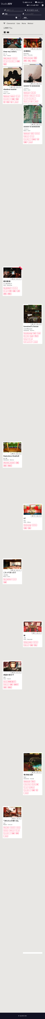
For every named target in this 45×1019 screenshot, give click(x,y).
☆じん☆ (26, 88)
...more (36, 101)
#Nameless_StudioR (9, 462)
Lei (4, 823)
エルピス (13, 827)
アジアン (15, 288)
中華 (10, 291)
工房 (18, 291)
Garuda (32, 778)
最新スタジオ (28, 2)
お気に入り (40, 2)
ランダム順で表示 (34, 5)
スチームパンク (28, 342)
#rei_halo (6, 827)
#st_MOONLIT (7, 288)
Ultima (29, 522)
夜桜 (17, 99)
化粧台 (34, 139)
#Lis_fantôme (7, 579)
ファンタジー (12, 61)
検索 (25, 18)
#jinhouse (26, 92)
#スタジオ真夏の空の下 (10, 681)
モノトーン (26, 101)
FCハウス (26, 336)
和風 (18, 61)
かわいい (32, 95)
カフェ (25, 339)
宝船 (29, 528)
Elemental (26, 330)
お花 (32, 133)
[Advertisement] (22, 1005)
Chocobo (30, 55)
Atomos (32, 330)
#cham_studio (28, 642)
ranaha (5, 575)
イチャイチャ (27, 784)
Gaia (4, 55)
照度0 (9, 294)
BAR (35, 333)
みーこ (5, 54)
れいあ (5, 458)
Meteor (5, 824)
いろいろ (33, 92)
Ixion (29, 90)
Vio (25, 521)
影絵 (8, 102)
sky (4, 677)
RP (37, 336)
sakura (12, 96)
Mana (25, 55)
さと (25, 638)
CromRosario (28, 329)
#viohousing (27, 525)
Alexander (9, 285)
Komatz (26, 53)
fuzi (25, 777)
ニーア (25, 98)
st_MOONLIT (7, 284)
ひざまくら (31, 787)
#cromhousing (28, 333)
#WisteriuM (27, 781)
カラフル (15, 58)
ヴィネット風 (35, 784)
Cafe (39, 333)
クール (5, 61)
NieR (32, 336)
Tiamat (9, 55)
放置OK (16, 684)
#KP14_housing (28, 58)
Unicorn (10, 824)
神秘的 (34, 60)
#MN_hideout (7, 58)
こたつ (14, 579)
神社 (29, 60)
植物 (5, 64)
